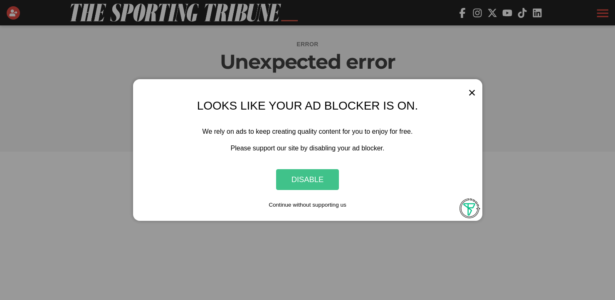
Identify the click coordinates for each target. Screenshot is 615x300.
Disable (307, 179)
